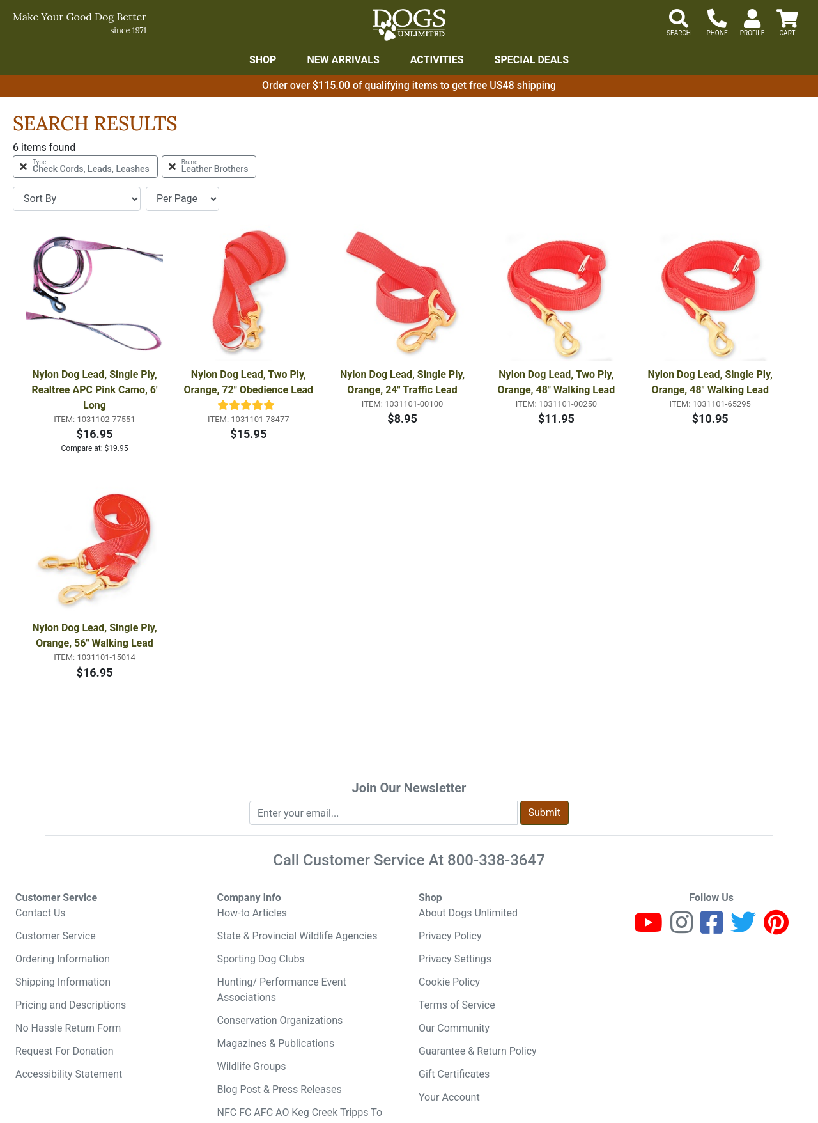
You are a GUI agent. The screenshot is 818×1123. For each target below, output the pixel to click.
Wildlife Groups (251, 1066)
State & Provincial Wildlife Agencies (297, 936)
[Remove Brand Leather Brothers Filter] (209, 166)
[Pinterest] (776, 928)
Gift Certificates (454, 1074)
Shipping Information (63, 982)
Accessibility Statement (68, 1074)
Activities (437, 60)
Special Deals (532, 60)
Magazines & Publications (276, 1043)
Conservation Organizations (280, 1020)
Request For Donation (64, 1051)
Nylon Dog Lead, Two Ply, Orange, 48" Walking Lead (557, 382)
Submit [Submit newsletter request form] (544, 812)
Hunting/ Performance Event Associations (281, 989)
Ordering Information (62, 959)
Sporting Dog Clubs (261, 959)
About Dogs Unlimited (468, 913)
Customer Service (55, 936)
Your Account (449, 1097)
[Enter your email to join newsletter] (383, 813)
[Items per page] (182, 199)
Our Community (454, 1028)
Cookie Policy (449, 982)
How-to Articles (252, 913)
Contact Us (40, 913)
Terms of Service (457, 1005)
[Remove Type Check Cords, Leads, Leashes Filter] (85, 166)
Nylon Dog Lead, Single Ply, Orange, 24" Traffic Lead (403, 382)
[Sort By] (77, 199)
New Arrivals (343, 60)
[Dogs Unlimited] (409, 25)
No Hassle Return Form (68, 1028)
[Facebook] (712, 928)
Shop (263, 60)
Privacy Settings (455, 959)
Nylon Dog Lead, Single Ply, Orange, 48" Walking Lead (711, 382)
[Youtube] (648, 928)
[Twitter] (743, 928)
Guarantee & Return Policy (478, 1051)
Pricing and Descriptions (70, 1005)
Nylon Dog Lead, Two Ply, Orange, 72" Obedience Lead (248, 382)
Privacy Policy (450, 936)
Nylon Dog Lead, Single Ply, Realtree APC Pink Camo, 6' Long (95, 389)
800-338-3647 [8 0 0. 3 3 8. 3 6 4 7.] (496, 860)
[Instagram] (682, 928)
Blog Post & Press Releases (279, 1089)
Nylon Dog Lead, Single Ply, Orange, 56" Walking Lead (95, 635)
